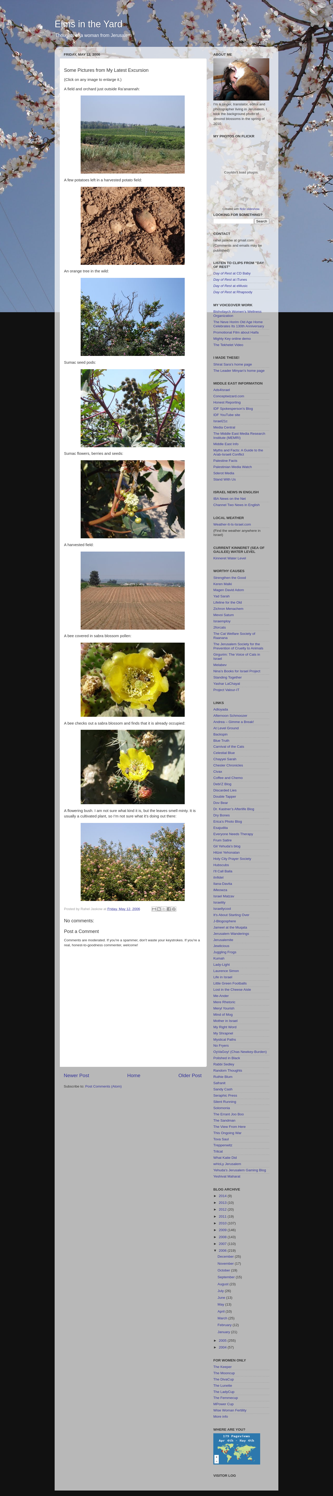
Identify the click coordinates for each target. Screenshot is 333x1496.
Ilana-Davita (222, 884)
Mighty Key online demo (232, 339)
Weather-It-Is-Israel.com (232, 524)
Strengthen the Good (229, 578)
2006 (223, 1250)
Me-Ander (221, 996)
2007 (223, 1244)
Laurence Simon (226, 971)
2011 (223, 1216)
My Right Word (224, 1027)
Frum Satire (222, 840)
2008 (223, 1237)
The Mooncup (224, 1373)
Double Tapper (224, 796)
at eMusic (230, 286)
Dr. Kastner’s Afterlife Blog (233, 809)
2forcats (219, 627)
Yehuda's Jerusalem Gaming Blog (239, 1170)
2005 (223, 1340)
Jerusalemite (223, 940)
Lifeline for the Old (227, 602)
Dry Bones (221, 815)
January (224, 1332)
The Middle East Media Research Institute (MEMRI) (239, 436)
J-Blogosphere (224, 921)
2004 (223, 1347)
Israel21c (220, 421)
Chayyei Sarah (224, 759)
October (224, 1270)
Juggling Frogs (224, 952)
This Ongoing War (227, 1133)
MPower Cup (223, 1404)
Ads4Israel (221, 390)
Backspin (220, 734)
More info (220, 1416)
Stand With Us (224, 479)
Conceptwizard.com (228, 396)
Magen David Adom (228, 590)
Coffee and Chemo (228, 778)
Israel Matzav (223, 896)
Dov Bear (220, 803)
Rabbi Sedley (223, 1064)
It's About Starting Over (231, 915)
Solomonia (221, 1108)
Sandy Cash (223, 1089)
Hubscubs (221, 865)
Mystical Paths (224, 1039)
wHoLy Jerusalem (227, 1164)
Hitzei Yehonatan (226, 852)
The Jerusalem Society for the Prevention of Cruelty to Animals (238, 646)
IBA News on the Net (229, 499)
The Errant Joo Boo (228, 1114)
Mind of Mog (223, 1014)
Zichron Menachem (228, 609)
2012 (223, 1209)
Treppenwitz (222, 1145)
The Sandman (224, 1120)
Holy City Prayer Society (232, 859)
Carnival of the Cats (228, 747)
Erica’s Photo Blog (227, 821)
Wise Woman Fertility (229, 1410)
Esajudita (220, 828)
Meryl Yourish (223, 1008)
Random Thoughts (227, 1070)
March (222, 1318)
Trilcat (218, 1151)
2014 (223, 1196)
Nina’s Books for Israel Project (236, 671)
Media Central (224, 427)
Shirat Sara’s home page (232, 364)
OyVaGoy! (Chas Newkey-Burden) (240, 1052)
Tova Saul (221, 1139)
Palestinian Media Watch (232, 467)
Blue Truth (221, 741)
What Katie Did (225, 1158)
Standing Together (227, 677)
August (223, 1284)
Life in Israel (222, 977)
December (226, 1256)
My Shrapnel (223, 1033)
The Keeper (222, 1367)
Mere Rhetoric (224, 1002)
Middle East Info (226, 444)
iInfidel (218, 877)
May (221, 1304)
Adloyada (220, 709)
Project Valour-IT (226, 690)
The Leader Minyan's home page (239, 371)
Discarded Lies (224, 790)
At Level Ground (226, 728)
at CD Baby (232, 273)
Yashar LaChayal (226, 684)
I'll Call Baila (222, 871)
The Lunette (222, 1386)
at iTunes (230, 280)
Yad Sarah (221, 596)
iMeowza (220, 890)
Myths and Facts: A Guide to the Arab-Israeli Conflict (238, 452)
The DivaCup (223, 1379)
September (226, 1277)
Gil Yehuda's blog (226, 846)
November (226, 1263)
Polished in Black (226, 1058)
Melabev (220, 665)
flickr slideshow (249, 208)
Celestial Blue (224, 753)
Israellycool (222, 909)
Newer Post (76, 1075)
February (225, 1325)
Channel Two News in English (236, 505)
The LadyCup (223, 1392)
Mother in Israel (225, 1021)
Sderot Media (223, 473)
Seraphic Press (225, 1095)
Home (133, 1075)
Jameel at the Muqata (230, 927)
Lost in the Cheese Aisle (232, 990)
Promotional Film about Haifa (236, 332)
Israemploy (221, 621)
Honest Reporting (227, 402)
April (221, 1311)
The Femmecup (225, 1398)
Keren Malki (222, 584)
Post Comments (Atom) (103, 1086)
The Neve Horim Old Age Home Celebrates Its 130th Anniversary (238, 324)
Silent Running (224, 1102)
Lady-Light (221, 965)
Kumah (219, 958)
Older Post (190, 1075)
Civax (217, 771)
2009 (223, 1230)
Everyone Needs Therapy (233, 834)
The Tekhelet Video (228, 345)
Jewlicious (221, 946)
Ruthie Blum (223, 1077)
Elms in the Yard (89, 24)
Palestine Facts (225, 461)
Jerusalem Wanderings (231, 934)
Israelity (219, 902)
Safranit (219, 1083)
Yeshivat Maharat (226, 1176)
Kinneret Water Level (229, 558)
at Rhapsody (232, 292)
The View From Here (229, 1127)
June (221, 1298)
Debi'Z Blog (222, 784)
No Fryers (221, 1045)
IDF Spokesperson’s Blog (233, 409)
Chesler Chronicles (228, 765)
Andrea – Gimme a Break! (233, 722)
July (221, 1291)
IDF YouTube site (226, 415)
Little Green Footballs (230, 983)
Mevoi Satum (223, 615)
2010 (223, 1223)
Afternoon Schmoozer (230, 716)
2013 (223, 1203)
